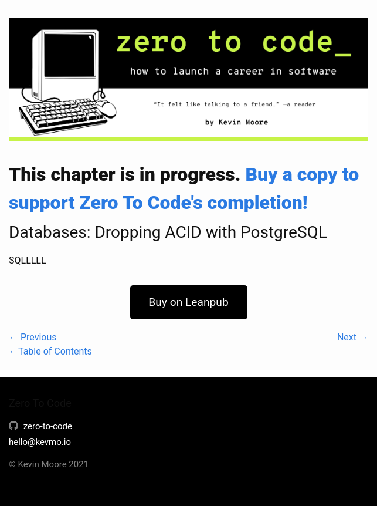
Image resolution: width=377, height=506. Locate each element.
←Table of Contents (50, 351)
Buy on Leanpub (188, 302)
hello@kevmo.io (40, 442)
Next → (352, 337)
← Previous (33, 337)
